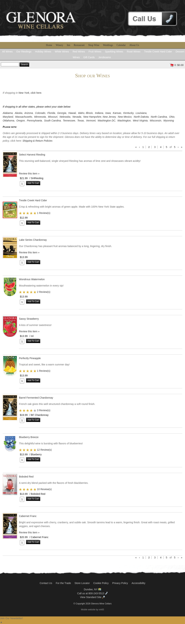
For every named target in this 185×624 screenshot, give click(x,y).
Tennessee (69, 120)
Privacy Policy (120, 583)
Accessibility (138, 583)
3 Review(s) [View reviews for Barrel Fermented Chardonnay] (43, 410)
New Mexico (125, 116)
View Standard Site (92, 597)
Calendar (121, 45)
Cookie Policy (101, 583)
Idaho (81, 113)
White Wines (62, 51)
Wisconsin (155, 120)
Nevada (76, 116)
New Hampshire (92, 116)
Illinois (89, 113)
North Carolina (159, 116)
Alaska (18, 113)
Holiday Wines (43, 51)
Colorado (40, 113)
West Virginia (140, 120)
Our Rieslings (23, 51)
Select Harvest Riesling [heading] (32, 154)
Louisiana (141, 113)
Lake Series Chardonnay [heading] (33, 239)
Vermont (90, 120)
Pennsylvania (34, 120)
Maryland (8, 116)
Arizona (28, 113)
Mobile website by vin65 (92, 609)
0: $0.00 (179, 65)
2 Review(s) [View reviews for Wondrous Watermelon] (43, 291)
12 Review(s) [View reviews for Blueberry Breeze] (44, 449)
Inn (68, 45)
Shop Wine (93, 45)
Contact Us (46, 583)
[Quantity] (22, 183)
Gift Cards (89, 57)
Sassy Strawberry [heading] (29, 318)
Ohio (172, 116)
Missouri (52, 116)
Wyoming (168, 120)
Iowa (108, 113)
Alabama (8, 113)
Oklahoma (8, 120)
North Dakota (141, 116)
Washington (124, 120)
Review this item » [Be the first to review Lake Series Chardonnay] (29, 252)
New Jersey (109, 116)
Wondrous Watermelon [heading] (32, 279)
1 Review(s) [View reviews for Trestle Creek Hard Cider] (43, 213)
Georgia (61, 113)
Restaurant (79, 45)
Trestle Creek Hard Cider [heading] (33, 200)
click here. (36, 92)
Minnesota (40, 116)
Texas (80, 120)
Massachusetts (23, 116)
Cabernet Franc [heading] (27, 516)
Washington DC (106, 120)
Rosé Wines (133, 51)
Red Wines (79, 51)
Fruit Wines (95, 51)
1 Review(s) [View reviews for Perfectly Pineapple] (43, 370)
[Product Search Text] (10, 64)
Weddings (108, 45)
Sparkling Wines (114, 51)
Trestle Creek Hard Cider (158, 51)
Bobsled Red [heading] (26, 476)
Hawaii (72, 113)
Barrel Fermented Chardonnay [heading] (36, 397)
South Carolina (52, 120)
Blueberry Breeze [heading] (28, 437)
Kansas (117, 113)
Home (49, 45)
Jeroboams (104, 57)
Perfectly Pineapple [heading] (30, 358)
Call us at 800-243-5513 (92, 593)
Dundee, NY (92, 589)
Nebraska (64, 116)
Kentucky (128, 113)
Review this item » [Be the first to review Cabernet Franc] (29, 532)
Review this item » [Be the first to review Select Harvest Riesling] (29, 173)
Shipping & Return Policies (37, 140)
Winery (59, 45)
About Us (134, 45)
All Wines (7, 51)
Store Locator (82, 583)
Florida (51, 113)
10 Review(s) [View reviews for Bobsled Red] (44, 489)
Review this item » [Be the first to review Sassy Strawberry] (29, 331)
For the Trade (63, 583)
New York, (24, 92)
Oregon (20, 120)
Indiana (99, 113)
